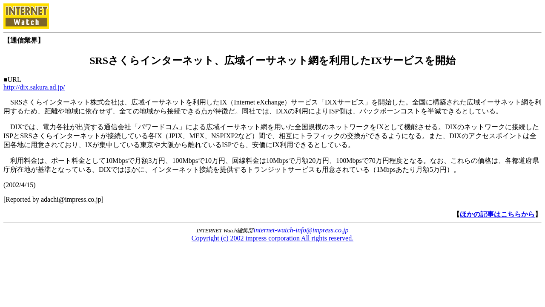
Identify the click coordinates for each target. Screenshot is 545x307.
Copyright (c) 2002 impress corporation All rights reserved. (272, 238)
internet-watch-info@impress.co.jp (301, 230)
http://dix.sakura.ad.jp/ (34, 87)
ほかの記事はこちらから (497, 214)
